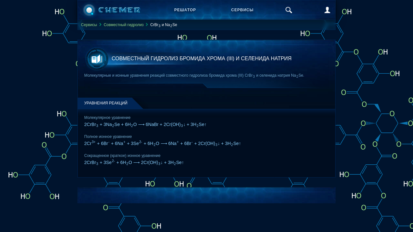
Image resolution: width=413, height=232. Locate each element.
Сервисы (242, 10)
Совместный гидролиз (124, 25)
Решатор (185, 10)
